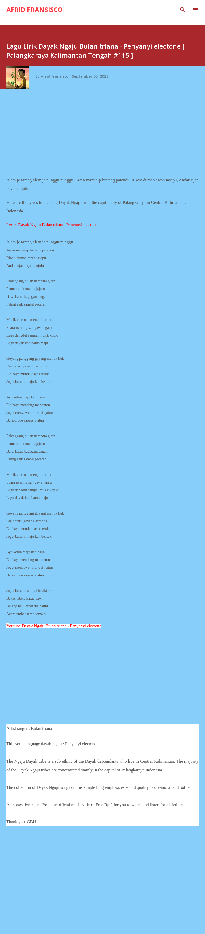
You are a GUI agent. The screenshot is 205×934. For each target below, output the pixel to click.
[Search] (182, 9)
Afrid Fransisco (34, 9)
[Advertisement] (104, 134)
